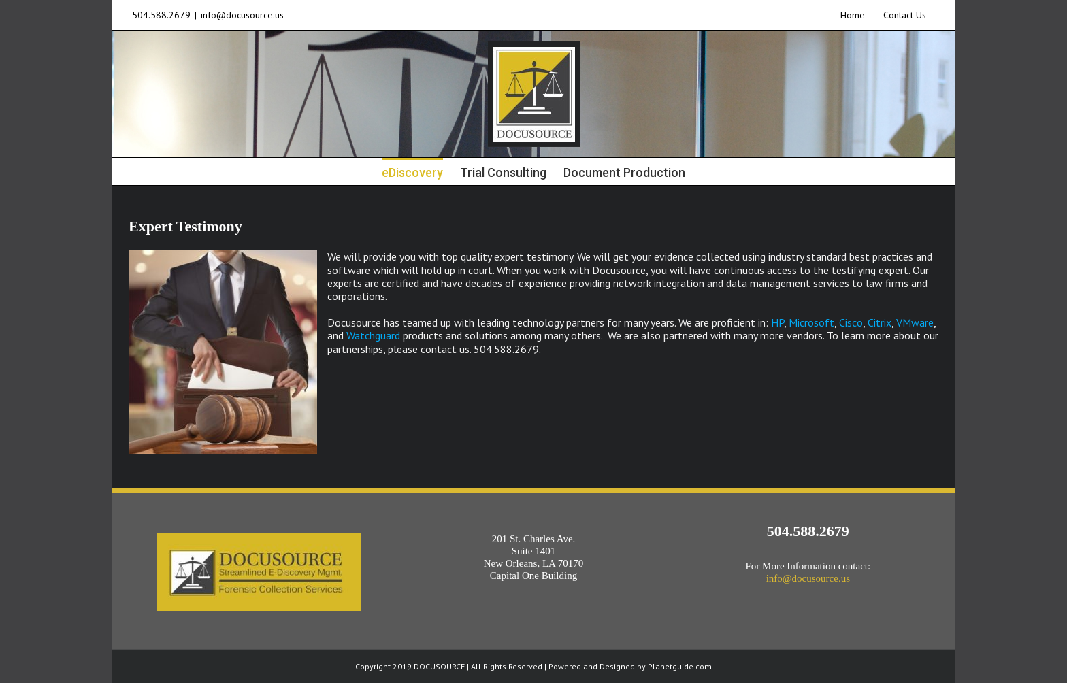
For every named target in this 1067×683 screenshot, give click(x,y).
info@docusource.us (242, 15)
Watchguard (373, 335)
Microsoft (811, 322)
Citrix (879, 322)
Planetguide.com (680, 666)
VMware (915, 322)
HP (777, 322)
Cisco (851, 322)
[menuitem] (853, 15)
